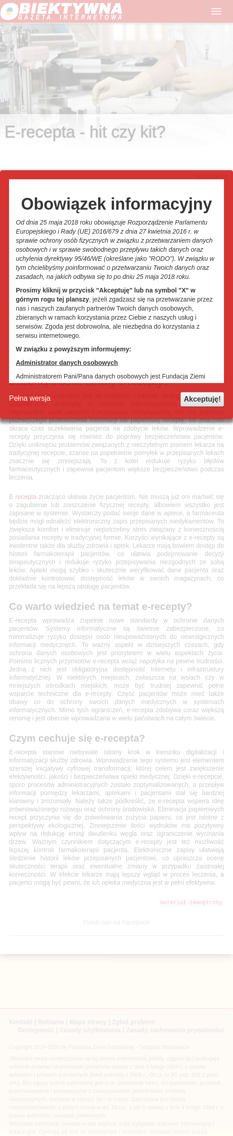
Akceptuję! (202, 399)
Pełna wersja (30, 398)
